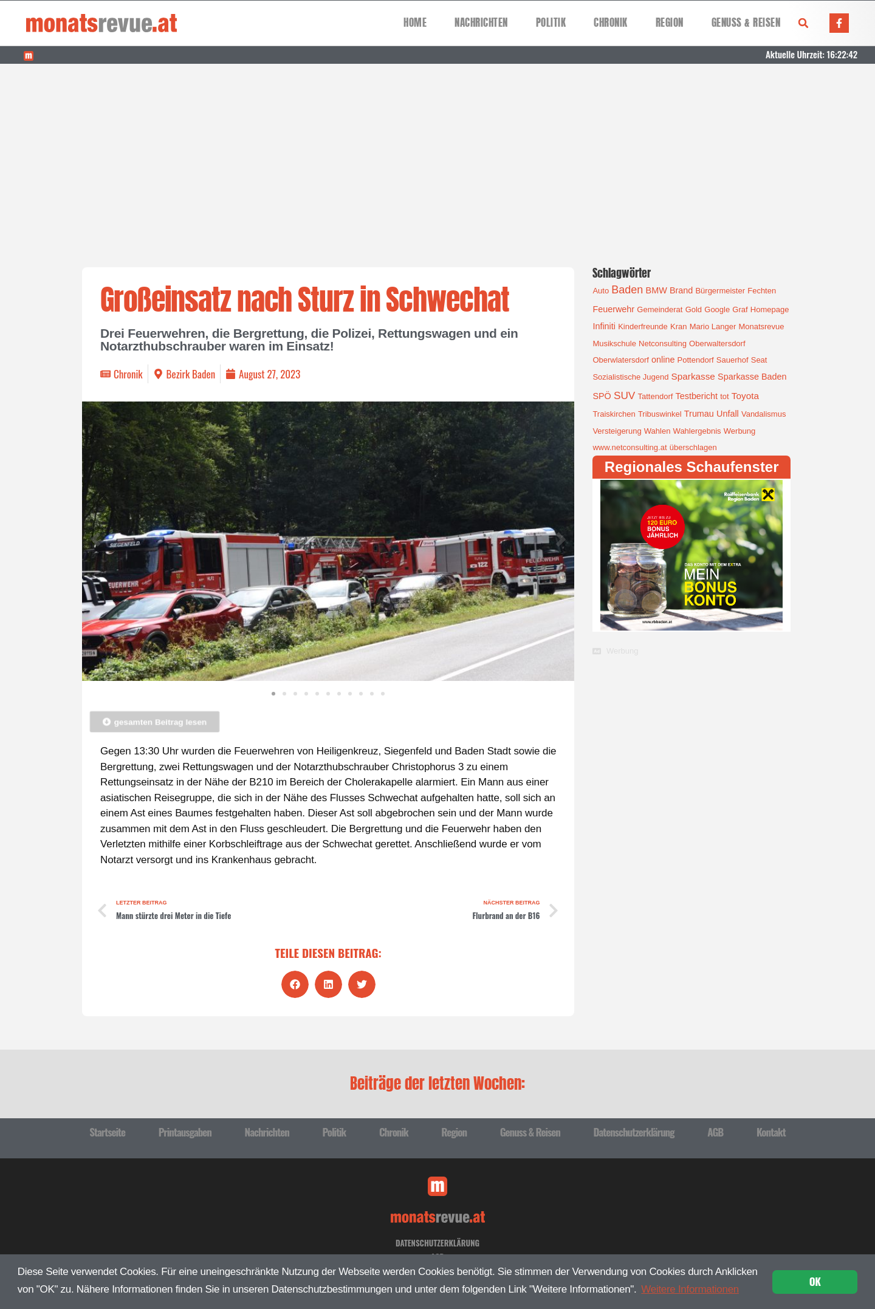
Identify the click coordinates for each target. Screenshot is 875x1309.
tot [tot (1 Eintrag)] (724, 396)
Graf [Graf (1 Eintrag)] (739, 309)
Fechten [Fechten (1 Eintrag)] (761, 290)
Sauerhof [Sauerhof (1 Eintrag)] (732, 359)
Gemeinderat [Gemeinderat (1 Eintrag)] (659, 309)
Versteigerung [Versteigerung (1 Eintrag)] (616, 431)
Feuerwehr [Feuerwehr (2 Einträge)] (613, 309)
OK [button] (815, 1281)
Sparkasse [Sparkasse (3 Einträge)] (693, 376)
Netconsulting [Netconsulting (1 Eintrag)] (663, 343)
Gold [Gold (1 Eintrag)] (693, 309)
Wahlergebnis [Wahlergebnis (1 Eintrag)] (697, 431)
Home (415, 22)
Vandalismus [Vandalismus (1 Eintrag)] (763, 414)
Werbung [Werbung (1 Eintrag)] (740, 431)
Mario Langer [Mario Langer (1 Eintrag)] (713, 326)
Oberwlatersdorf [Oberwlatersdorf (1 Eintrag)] (620, 359)
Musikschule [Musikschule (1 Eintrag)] (614, 343)
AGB (715, 1132)
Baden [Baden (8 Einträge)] (627, 290)
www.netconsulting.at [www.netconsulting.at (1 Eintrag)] (629, 447)
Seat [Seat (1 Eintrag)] (759, 359)
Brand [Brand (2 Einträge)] (681, 290)
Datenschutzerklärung (633, 1132)
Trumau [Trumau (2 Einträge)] (699, 414)
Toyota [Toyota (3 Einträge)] (745, 396)
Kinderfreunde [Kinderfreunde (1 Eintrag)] (643, 326)
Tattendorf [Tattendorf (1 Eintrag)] (655, 396)
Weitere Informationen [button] (690, 1289)
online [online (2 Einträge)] (662, 359)
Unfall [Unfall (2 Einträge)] (727, 414)
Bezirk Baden (191, 373)
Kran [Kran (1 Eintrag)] (678, 326)
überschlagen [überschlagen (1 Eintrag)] (693, 447)
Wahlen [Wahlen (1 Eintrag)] (657, 431)
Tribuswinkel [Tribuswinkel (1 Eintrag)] (660, 414)
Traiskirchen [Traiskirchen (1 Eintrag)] (613, 414)
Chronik (611, 22)
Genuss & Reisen (746, 22)
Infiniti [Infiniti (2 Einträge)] (604, 326)
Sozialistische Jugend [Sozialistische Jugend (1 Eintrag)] (630, 376)
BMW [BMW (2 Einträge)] (656, 290)
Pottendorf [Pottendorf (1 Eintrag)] (696, 359)
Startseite (107, 1132)
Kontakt (771, 1132)
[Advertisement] (437, 155)
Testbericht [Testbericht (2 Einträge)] (697, 396)
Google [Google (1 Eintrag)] (717, 309)
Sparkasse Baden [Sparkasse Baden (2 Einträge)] (752, 376)
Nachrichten (481, 22)
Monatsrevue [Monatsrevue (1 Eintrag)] (761, 326)
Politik (551, 22)
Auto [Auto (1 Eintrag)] (600, 290)
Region (670, 22)
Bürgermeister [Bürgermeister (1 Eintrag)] (720, 290)
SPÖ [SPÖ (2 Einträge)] (601, 396)
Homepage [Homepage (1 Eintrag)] (769, 309)
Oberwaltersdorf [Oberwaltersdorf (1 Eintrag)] (717, 343)
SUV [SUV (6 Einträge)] (624, 395)
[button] (803, 23)
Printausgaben (185, 1132)
